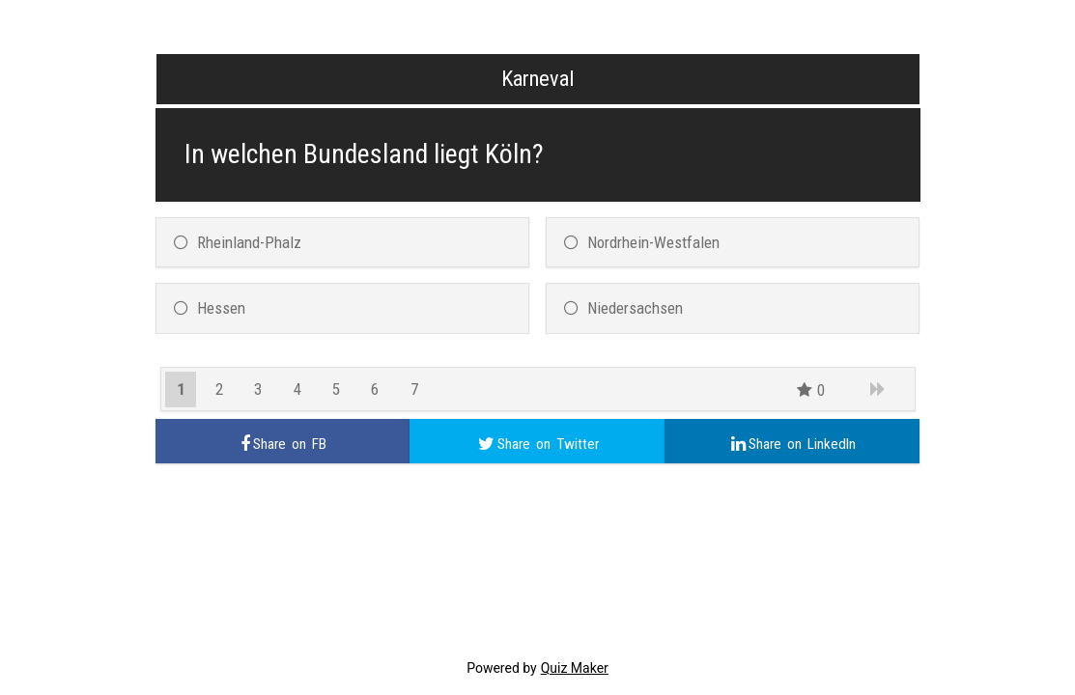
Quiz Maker (574, 668)
